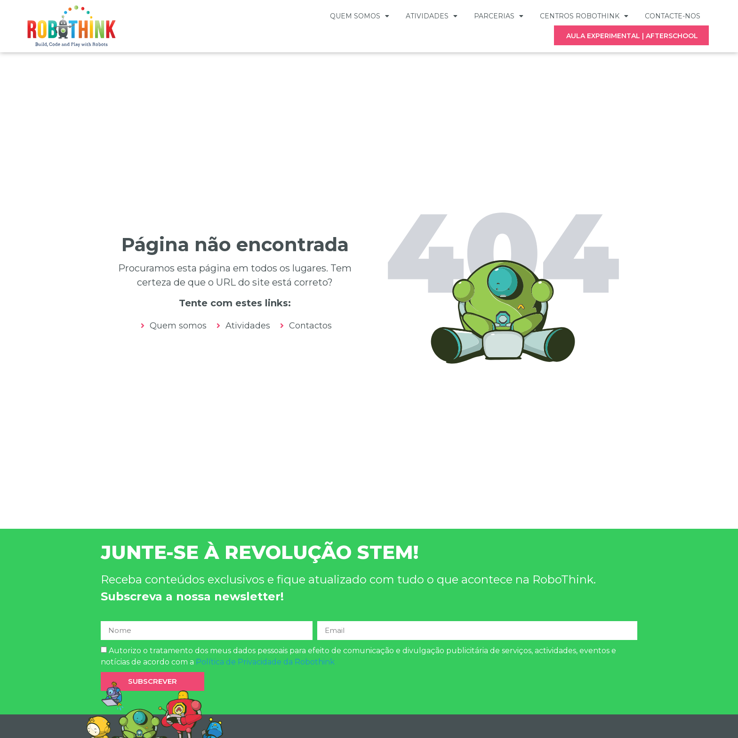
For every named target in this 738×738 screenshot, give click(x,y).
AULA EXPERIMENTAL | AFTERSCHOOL (632, 36)
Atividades (431, 16)
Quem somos (359, 16)
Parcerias (498, 16)
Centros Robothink (584, 16)
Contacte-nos (672, 16)
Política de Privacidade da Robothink (265, 666)
